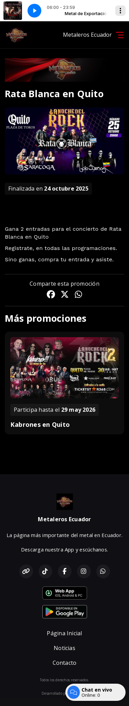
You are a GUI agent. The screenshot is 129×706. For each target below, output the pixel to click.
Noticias (64, 648)
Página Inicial (64, 633)
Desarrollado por (64, 693)
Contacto (65, 663)
